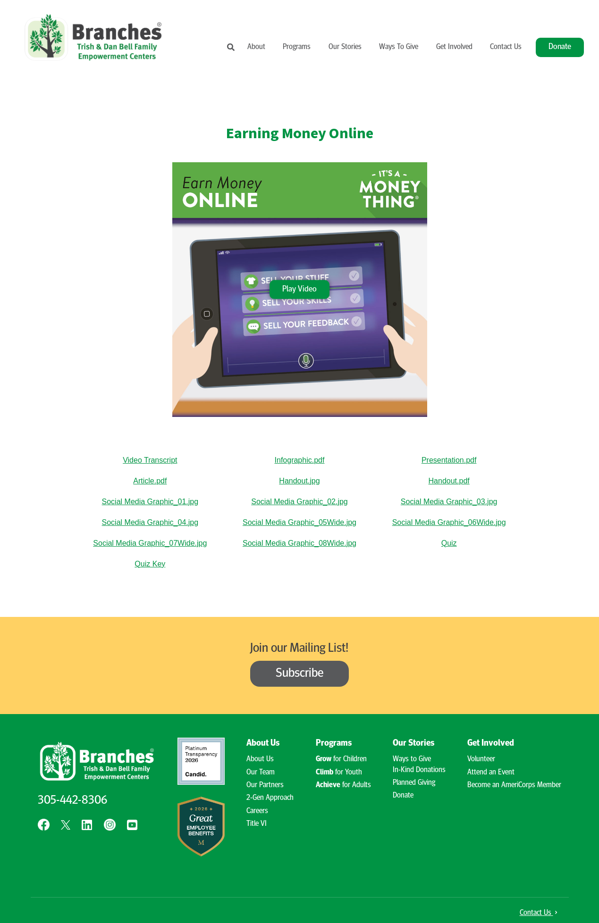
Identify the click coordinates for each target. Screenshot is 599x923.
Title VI (256, 824)
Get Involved (454, 47)
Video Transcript (150, 460)
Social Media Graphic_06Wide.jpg (449, 522)
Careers (257, 811)
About (256, 47)
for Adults (343, 785)
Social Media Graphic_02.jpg (299, 502)
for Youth (339, 772)
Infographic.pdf (300, 460)
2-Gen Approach (270, 798)
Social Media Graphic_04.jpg (150, 522)
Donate (559, 47)
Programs (297, 47)
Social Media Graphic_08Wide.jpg (299, 543)
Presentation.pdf (449, 460)
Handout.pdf (449, 481)
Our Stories (345, 47)
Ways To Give (398, 47)
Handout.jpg (299, 481)
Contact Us (506, 47)
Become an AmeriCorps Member (514, 785)
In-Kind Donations (419, 770)
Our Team (260, 772)
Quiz (449, 543)
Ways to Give (412, 759)
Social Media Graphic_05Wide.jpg (299, 522)
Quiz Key (150, 564)
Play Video (299, 289)
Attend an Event (491, 772)
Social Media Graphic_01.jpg (150, 502)
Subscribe (300, 673)
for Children (341, 759)
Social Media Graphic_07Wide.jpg (150, 543)
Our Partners (265, 785)
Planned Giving (414, 783)
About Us (262, 743)
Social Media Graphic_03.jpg (449, 502)
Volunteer (481, 759)
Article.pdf (150, 481)
